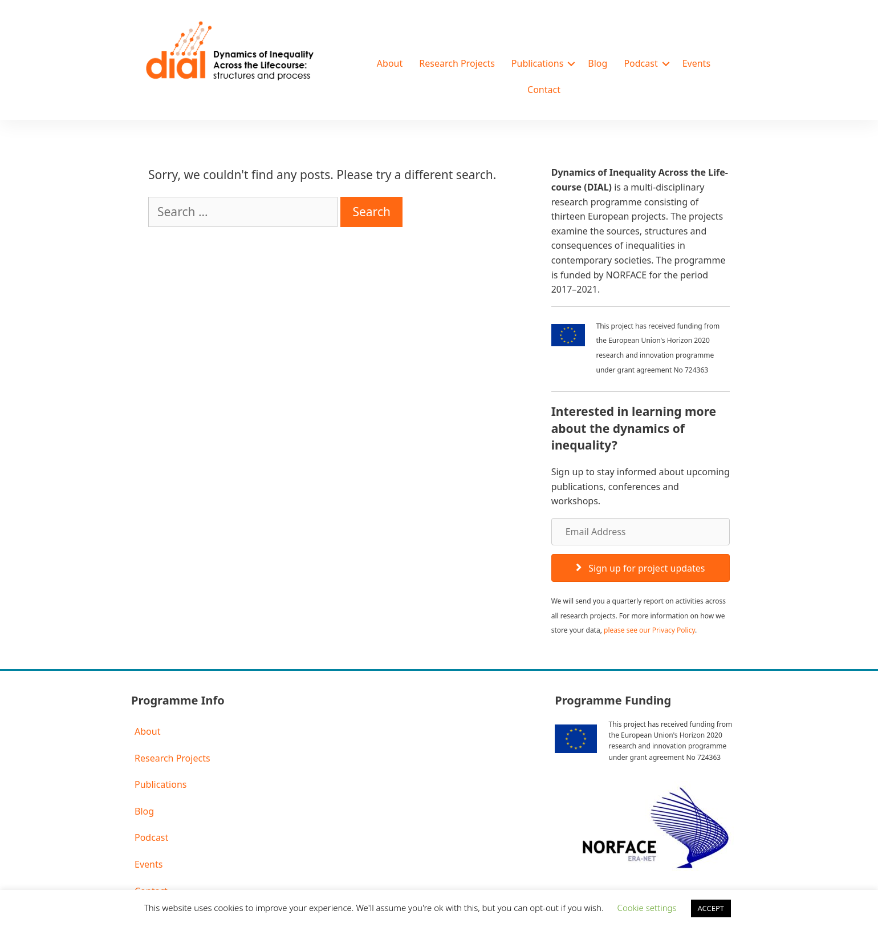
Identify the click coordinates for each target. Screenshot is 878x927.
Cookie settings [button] (647, 907)
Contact (543, 89)
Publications (537, 63)
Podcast (640, 63)
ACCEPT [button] (711, 908)
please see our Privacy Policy (649, 630)
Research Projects (457, 63)
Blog (597, 63)
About (390, 63)
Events (696, 63)
